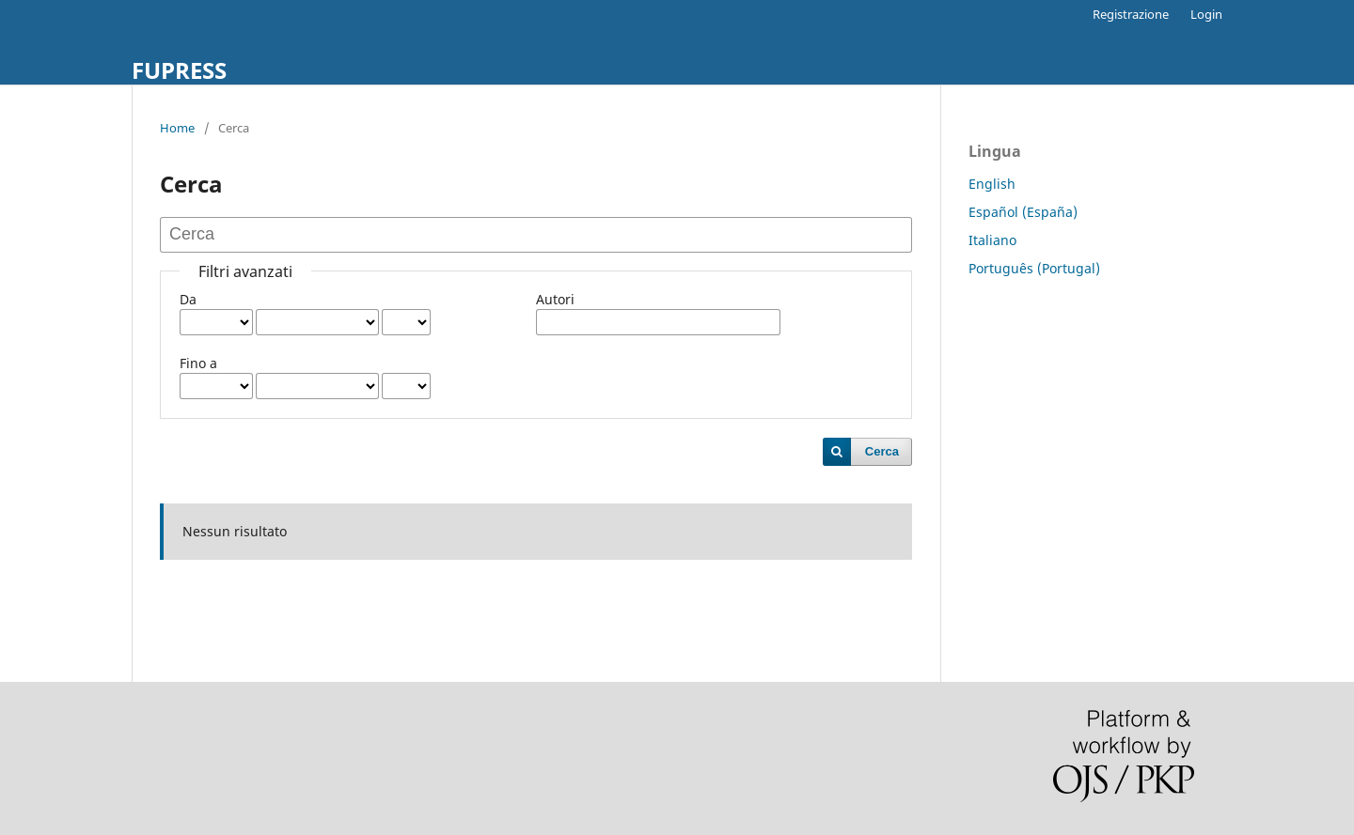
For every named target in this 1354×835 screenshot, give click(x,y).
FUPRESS (179, 69)
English (992, 184)
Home (177, 127)
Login (1206, 14)
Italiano (992, 240)
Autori (555, 299)
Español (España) (1023, 212)
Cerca (882, 451)
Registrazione (1131, 14)
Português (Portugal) (1034, 268)
